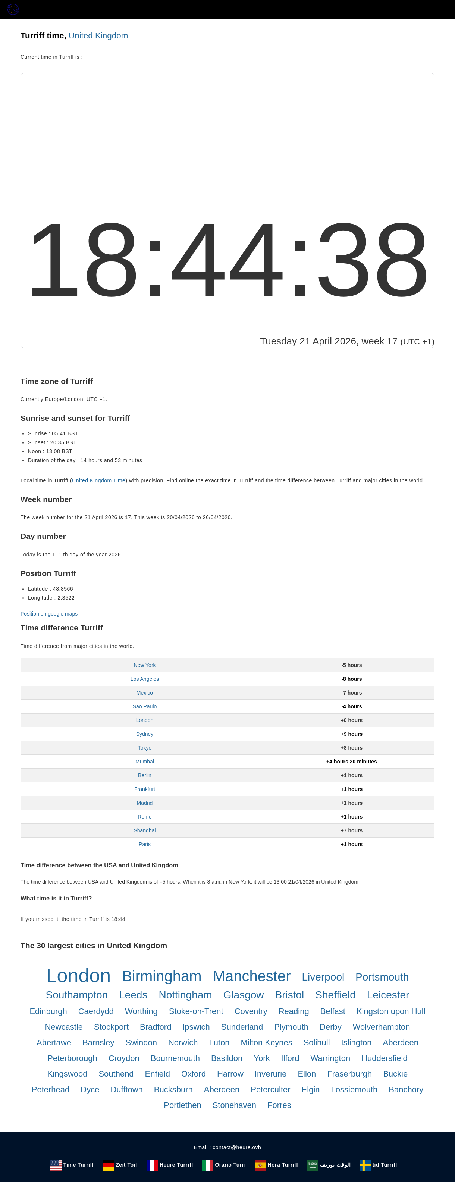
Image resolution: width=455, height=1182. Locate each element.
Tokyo (145, 748)
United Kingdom (98, 35)
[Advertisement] (227, 129)
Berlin (144, 775)
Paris (145, 844)
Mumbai (144, 762)
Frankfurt (144, 789)
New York (145, 665)
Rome (144, 817)
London (145, 720)
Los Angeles (145, 679)
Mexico (144, 693)
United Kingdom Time (98, 480)
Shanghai (145, 830)
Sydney (145, 734)
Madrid (145, 803)
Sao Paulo (145, 706)
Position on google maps (49, 614)
